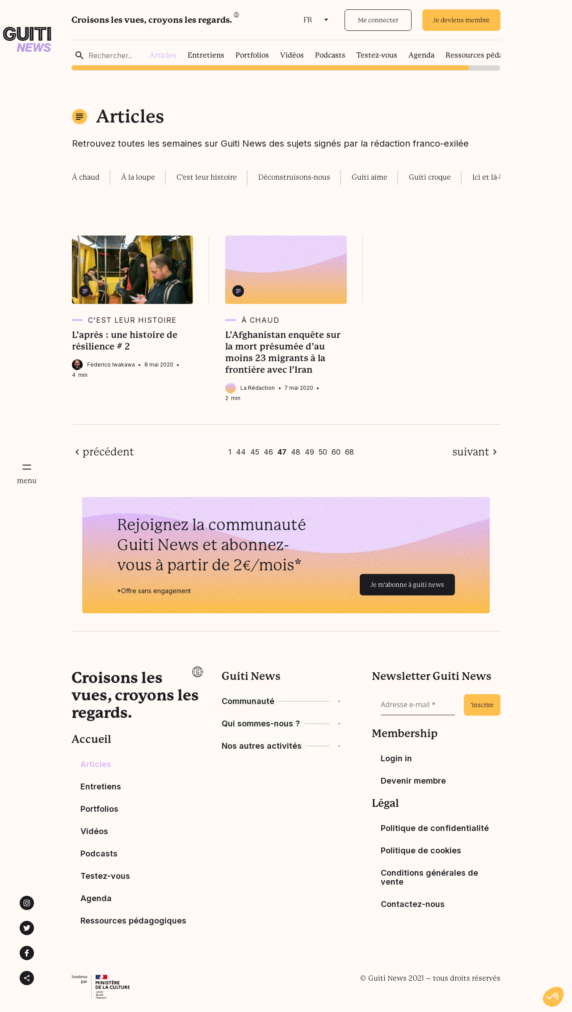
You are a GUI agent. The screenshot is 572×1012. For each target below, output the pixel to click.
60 (336, 451)
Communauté (248, 701)
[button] (553, 997)
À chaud (86, 177)
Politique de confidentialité (435, 828)
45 (254, 451)
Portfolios (252, 55)
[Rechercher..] (118, 55)
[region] (286, 55)
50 (323, 451)
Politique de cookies (421, 850)
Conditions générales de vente (429, 877)
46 (268, 451)
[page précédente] (103, 452)
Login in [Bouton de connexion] (396, 758)
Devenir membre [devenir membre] (413, 780)
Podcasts (330, 55)
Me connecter (378, 20)
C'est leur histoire (207, 177)
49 (309, 451)
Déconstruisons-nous (294, 177)
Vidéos (292, 55)
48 (295, 451)
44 (241, 451)
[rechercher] (80, 55)
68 (349, 451)
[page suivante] (476, 452)
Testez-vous (377, 55)
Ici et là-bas (491, 177)
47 (282, 451)
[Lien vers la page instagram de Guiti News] (27, 903)
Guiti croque (430, 177)
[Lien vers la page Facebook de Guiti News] (27, 953)
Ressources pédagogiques (489, 55)
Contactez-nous (413, 904)
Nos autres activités (262, 746)
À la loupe (138, 177)
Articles (163, 55)
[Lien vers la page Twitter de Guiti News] (27, 928)
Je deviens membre (461, 20)
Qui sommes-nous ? (261, 723)
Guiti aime (369, 177)
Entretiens (206, 55)
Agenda (421, 55)
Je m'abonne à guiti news (407, 584)
